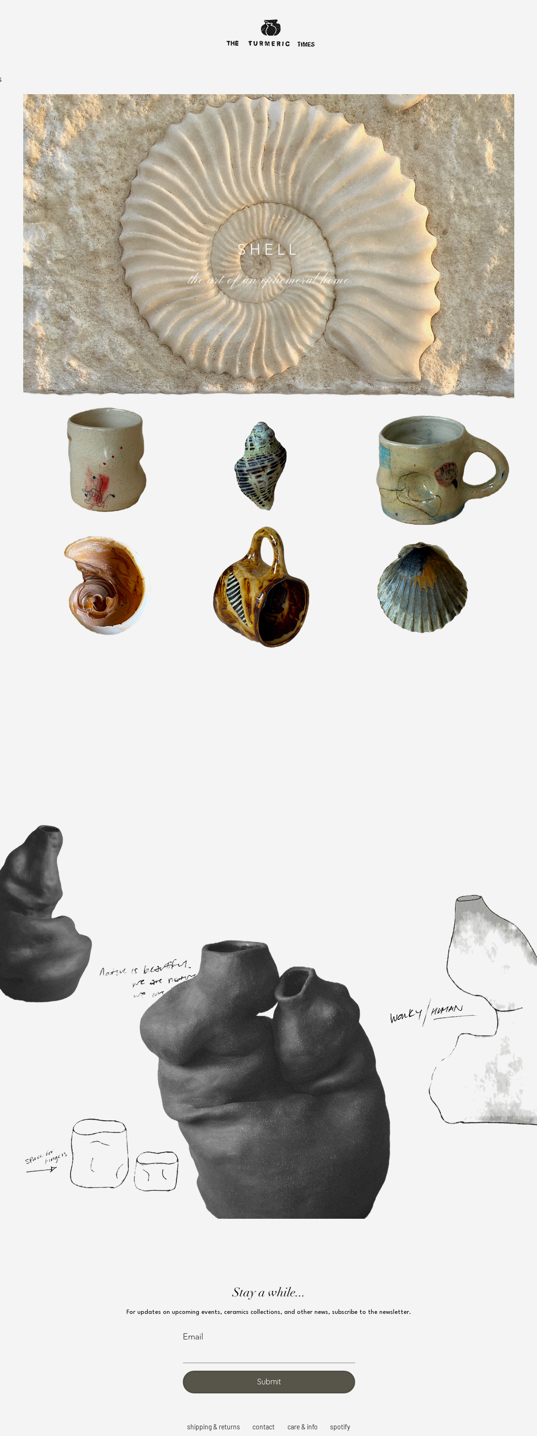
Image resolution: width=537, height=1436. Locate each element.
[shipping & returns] (214, 1427)
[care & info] (303, 1427)
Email (193, 1336)
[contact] (264, 1427)
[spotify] (341, 1427)
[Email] (266, 1354)
